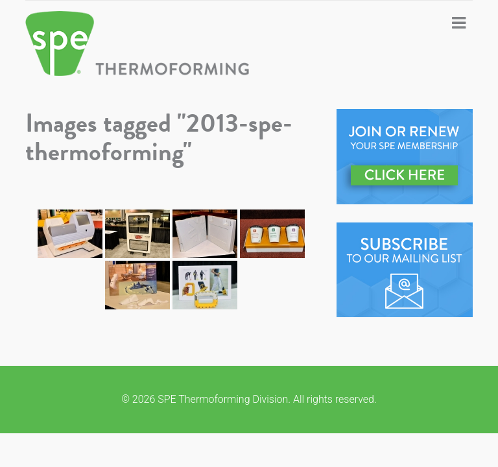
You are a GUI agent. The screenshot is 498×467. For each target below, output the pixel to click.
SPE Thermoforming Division (155, 43)
